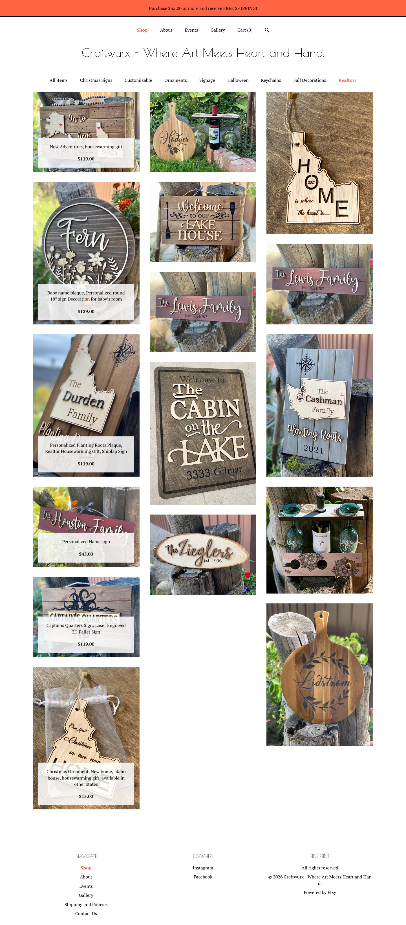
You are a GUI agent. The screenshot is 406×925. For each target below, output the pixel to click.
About (166, 30)
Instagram (203, 868)
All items (59, 80)
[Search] (267, 31)
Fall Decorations (310, 80)
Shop (142, 30)
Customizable (138, 80)
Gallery (218, 30)
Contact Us (86, 913)
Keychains (271, 80)
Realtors (348, 80)
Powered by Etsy (320, 892)
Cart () (245, 30)
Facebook (203, 877)
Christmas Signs (96, 80)
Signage (207, 80)
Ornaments (175, 80)
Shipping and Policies (86, 904)
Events (191, 30)
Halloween (238, 80)
